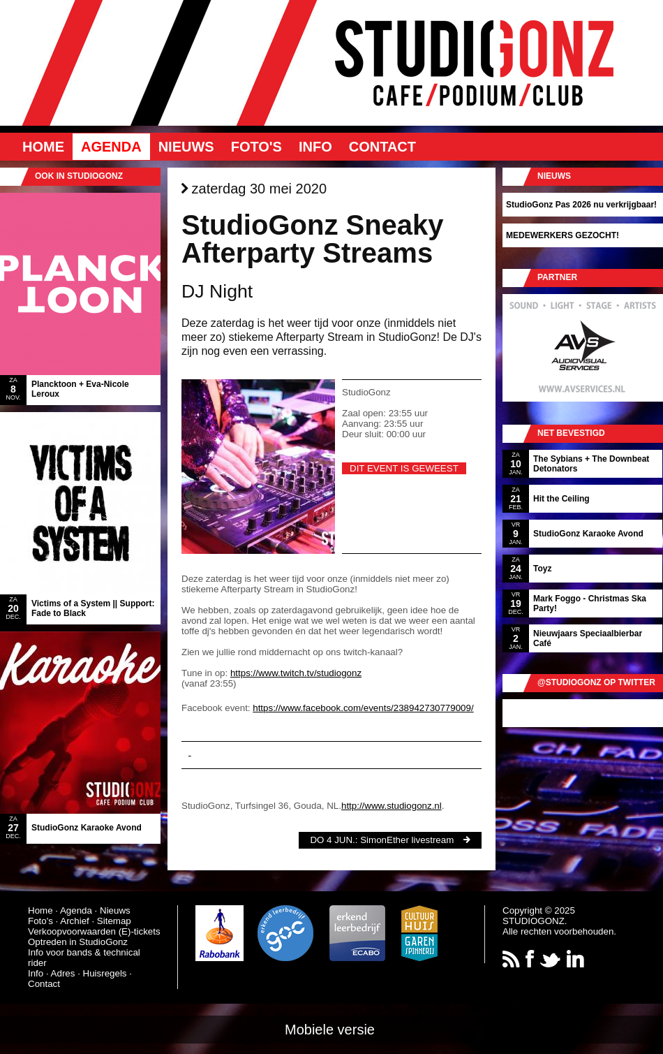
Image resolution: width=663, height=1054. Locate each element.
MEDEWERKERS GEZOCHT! (562, 235)
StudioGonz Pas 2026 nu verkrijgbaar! (581, 205)
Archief (74, 921)
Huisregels (105, 973)
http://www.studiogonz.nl (391, 805)
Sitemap (114, 921)
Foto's (256, 146)
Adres (63, 973)
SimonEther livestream (407, 840)
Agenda (111, 146)
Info (315, 146)
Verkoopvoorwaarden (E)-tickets (94, 931)
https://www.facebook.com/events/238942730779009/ (363, 708)
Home (43, 146)
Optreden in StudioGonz (78, 942)
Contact (382, 146)
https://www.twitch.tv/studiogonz (296, 673)
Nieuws (186, 146)
